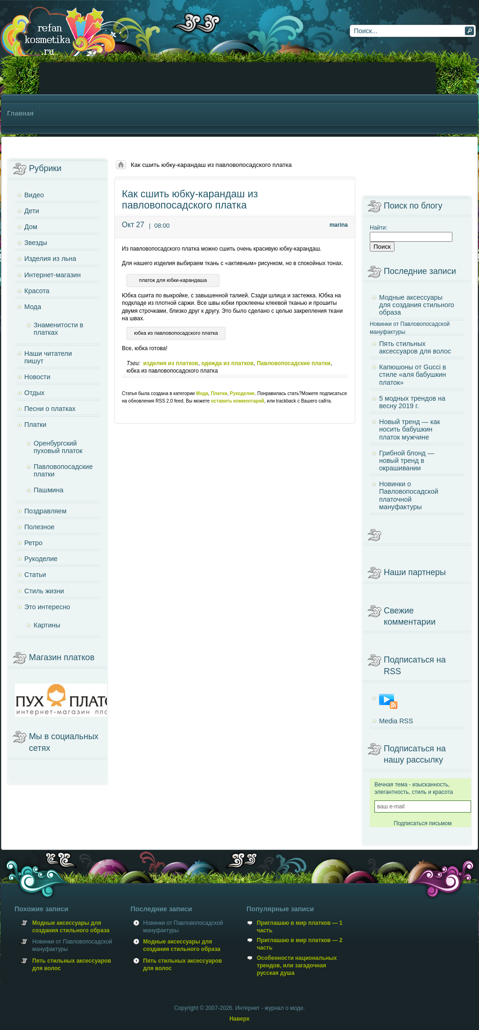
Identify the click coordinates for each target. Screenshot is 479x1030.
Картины (47, 625)
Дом (30, 226)
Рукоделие (242, 393)
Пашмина (48, 490)
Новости (37, 377)
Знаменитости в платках (58, 328)
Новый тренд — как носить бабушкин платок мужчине (409, 429)
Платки (219, 393)
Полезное (39, 527)
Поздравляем (45, 511)
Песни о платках (50, 408)
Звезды (35, 242)
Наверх (239, 1019)
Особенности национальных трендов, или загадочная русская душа (297, 965)
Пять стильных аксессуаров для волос (415, 347)
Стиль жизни (44, 591)
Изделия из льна (50, 258)
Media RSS (396, 721)
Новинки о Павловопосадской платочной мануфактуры (408, 495)
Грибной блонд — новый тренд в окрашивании (406, 460)
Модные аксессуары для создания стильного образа (416, 305)
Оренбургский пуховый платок (58, 446)
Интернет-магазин (52, 275)
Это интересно (47, 607)
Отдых (34, 392)
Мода (202, 393)
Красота (36, 291)
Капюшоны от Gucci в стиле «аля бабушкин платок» (412, 374)
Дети (31, 211)
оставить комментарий (237, 400)
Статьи (35, 574)
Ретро (33, 543)
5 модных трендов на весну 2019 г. (412, 402)
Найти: (378, 227)
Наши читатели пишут (48, 357)
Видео (34, 195)
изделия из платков (170, 363)
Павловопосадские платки (294, 363)
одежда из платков (227, 363)
